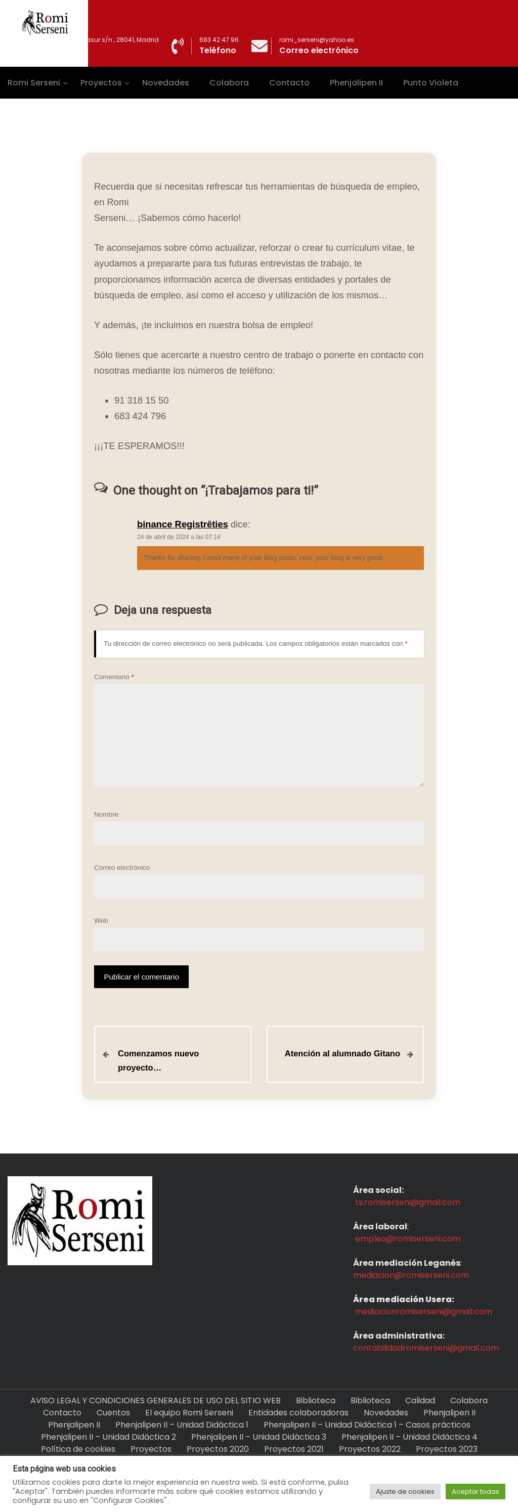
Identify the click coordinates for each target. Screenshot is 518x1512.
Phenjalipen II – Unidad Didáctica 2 (108, 1437)
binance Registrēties (182, 524)
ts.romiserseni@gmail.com (407, 1202)
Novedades (165, 82)
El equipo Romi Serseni (189, 1412)
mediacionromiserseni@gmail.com (423, 1311)
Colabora (229, 82)
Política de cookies (78, 1449)
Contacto (289, 82)
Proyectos (101, 82)
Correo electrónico (122, 867)
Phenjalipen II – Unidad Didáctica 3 (258, 1437)
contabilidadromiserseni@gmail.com (426, 1348)
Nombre (106, 814)
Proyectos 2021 (294, 1449)
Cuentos (113, 1412)
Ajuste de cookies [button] (405, 1491)
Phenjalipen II (356, 82)
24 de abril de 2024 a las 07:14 (179, 537)
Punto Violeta (430, 82)
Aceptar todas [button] (475, 1491)
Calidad (420, 1400)
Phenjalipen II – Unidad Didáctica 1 (181, 1425)
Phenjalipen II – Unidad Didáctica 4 (409, 1437)
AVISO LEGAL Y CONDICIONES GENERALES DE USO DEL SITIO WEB (155, 1400)
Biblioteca (315, 1400)
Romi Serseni (34, 82)
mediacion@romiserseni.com (411, 1275)
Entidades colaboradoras (298, 1412)
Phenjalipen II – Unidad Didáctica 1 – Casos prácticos (367, 1425)
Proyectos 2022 (370, 1449)
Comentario (114, 677)
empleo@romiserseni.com (407, 1238)
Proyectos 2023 (447, 1449)
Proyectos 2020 (218, 1449)
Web (101, 920)
